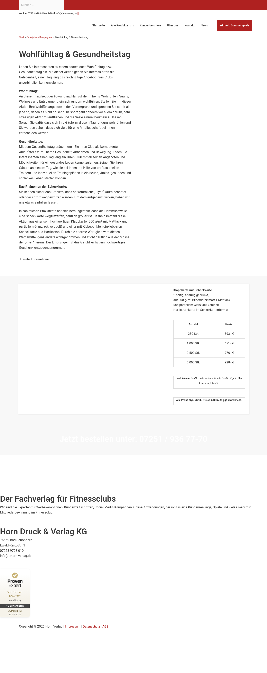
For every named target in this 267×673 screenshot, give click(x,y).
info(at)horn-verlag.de (71, 14)
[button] (85, 14)
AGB (107, 631)
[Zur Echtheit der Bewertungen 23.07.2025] (15, 617)
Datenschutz (93, 631)
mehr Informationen (37, 258)
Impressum (73, 631)
